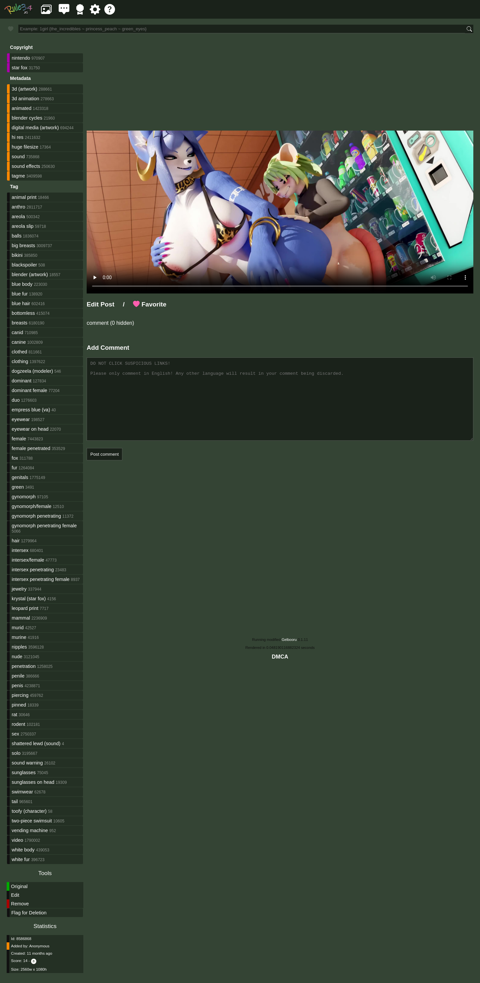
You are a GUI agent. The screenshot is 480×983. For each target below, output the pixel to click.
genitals (20, 477)
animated (21, 108)
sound (18, 156)
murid (18, 627)
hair (16, 540)
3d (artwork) (24, 89)
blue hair (21, 303)
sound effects (26, 166)
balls (17, 236)
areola (18, 216)
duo (16, 400)
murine (19, 637)
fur (14, 467)
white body (23, 849)
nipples (19, 647)
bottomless (23, 313)
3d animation (25, 98)
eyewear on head (30, 429)
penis (17, 685)
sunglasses (24, 772)
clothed (19, 351)
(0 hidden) (121, 323)
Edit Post (100, 304)
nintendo (21, 58)
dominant (21, 380)
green (18, 487)
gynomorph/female (31, 506)
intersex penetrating (33, 569)
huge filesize (25, 147)
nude (17, 656)
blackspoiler (24, 264)
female (19, 438)
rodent (18, 724)
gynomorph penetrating (36, 516)
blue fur (20, 293)
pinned (19, 705)
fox (15, 458)
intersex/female (28, 560)
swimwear (22, 791)
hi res (17, 137)
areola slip (23, 226)
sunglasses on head (33, 782)
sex (15, 734)
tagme (18, 176)
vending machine (30, 830)
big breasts (23, 245)
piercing (20, 695)
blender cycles (27, 118)
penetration (24, 666)
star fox (19, 67)
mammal (21, 618)
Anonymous (39, 946)
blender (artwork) (30, 274)
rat (14, 714)
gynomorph (24, 496)
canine (19, 342)
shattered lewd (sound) (36, 743)
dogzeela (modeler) (32, 371)
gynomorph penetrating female (44, 525)
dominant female (29, 390)
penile (18, 676)
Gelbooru (289, 640)
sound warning (27, 762)
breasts (19, 322)
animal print (24, 197)
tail (15, 801)
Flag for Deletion (29, 912)
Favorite (149, 304)
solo (16, 753)
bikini (17, 255)
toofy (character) (29, 811)
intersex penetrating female (41, 579)
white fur (21, 859)
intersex (20, 550)
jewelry (19, 589)
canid (17, 332)
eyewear (21, 419)
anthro (18, 207)
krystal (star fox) (29, 598)
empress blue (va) (31, 409)
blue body (22, 284)
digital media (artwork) (35, 127)
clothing (20, 361)
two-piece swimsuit (32, 820)
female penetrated (31, 448)
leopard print (25, 608)
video (17, 840)
